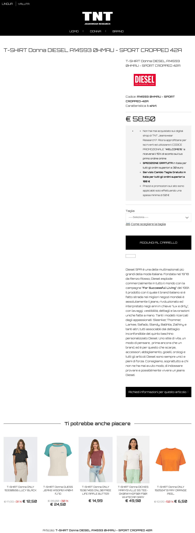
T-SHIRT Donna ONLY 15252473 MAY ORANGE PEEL (171, 491)
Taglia (130, 211)
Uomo (74, 31)
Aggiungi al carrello (158, 243)
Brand (118, 31)
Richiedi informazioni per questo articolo (157, 392)
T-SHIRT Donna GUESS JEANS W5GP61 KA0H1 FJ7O (58, 491)
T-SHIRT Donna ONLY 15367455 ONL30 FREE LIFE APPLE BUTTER (95, 491)
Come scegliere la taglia (148, 224)
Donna (95, 31)
